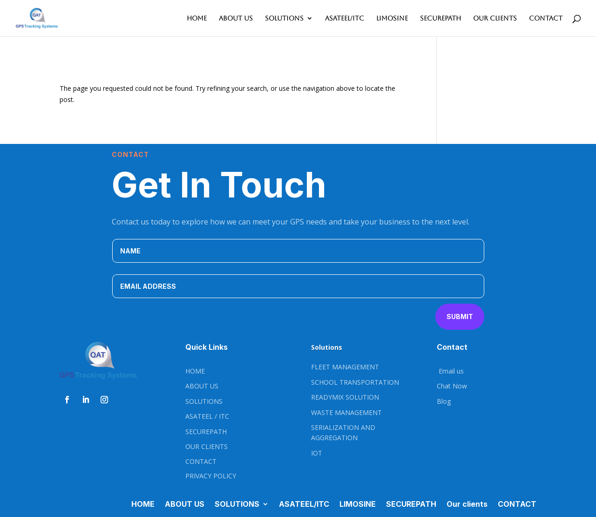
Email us (450, 371)
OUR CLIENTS (206, 446)
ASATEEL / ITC (207, 416)
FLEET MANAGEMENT (345, 366)
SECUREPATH (440, 18)
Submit (460, 316)
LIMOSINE (392, 18)
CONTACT (545, 18)
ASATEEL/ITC (344, 18)
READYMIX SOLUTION (345, 397)
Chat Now (452, 385)
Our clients (495, 18)
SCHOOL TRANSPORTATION (355, 382)
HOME (197, 18)
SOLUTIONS (284, 18)
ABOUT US (236, 18)
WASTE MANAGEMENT (346, 412)
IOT (316, 453)
